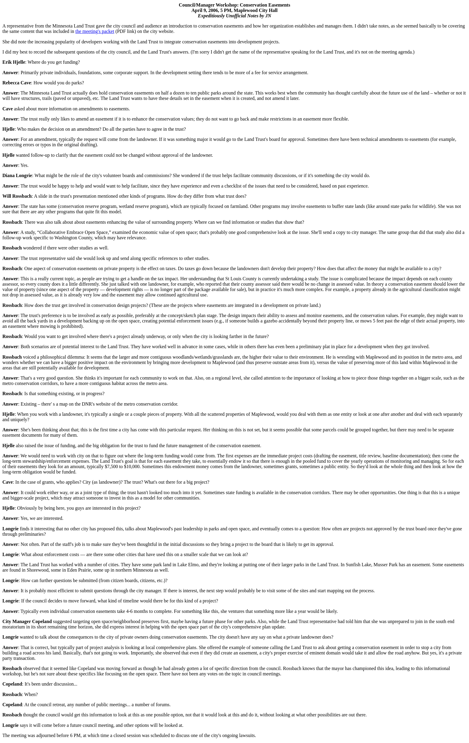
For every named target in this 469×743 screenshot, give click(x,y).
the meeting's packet (94, 31)
